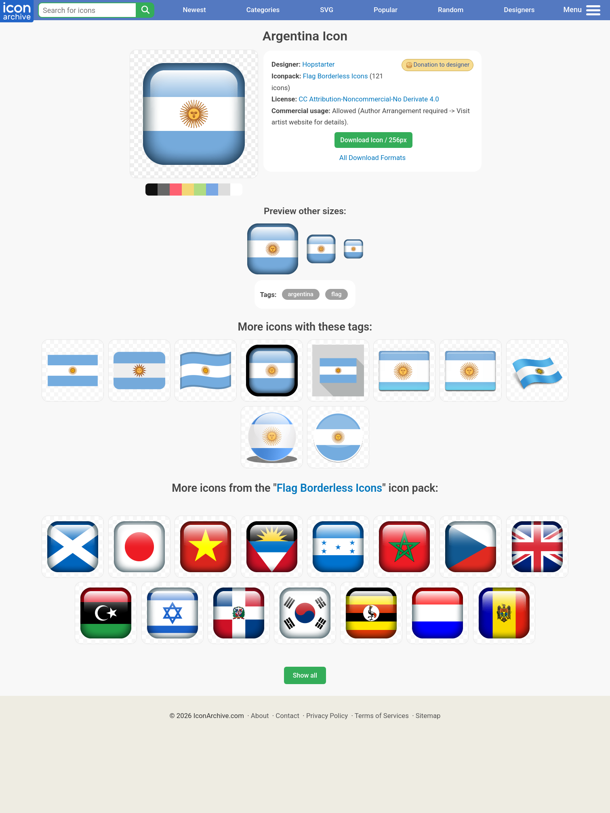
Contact (287, 716)
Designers (519, 10)
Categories (263, 10)
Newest (194, 10)
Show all (305, 675)
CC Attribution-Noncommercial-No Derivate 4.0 (369, 99)
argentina (300, 294)
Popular (386, 10)
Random (450, 10)
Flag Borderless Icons (335, 76)
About (260, 716)
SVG (326, 10)
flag (336, 294)
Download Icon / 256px (373, 140)
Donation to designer (441, 64)
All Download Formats (372, 158)
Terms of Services (382, 716)
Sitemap (428, 716)
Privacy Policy (327, 716)
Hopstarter (318, 64)
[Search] (145, 10)
